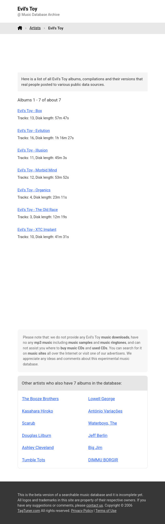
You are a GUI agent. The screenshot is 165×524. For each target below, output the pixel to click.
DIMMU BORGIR (103, 459)
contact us (94, 505)
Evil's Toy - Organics (34, 190)
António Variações (105, 411)
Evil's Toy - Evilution (34, 130)
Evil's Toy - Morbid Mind (37, 170)
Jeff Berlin (97, 435)
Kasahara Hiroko (37, 411)
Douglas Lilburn (36, 435)
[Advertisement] (83, 53)
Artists (35, 28)
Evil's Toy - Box (30, 110)
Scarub (28, 423)
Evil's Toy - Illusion (33, 150)
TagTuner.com (29, 511)
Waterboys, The (102, 423)
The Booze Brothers (40, 398)
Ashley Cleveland (38, 447)
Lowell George (101, 398)
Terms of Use (105, 511)
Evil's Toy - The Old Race (38, 209)
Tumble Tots (33, 459)
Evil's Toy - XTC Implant (37, 229)
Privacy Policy (82, 511)
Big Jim (95, 447)
